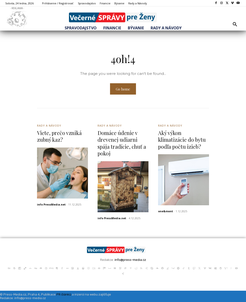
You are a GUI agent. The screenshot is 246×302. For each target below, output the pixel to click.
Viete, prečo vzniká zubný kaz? (59, 136)
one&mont (165, 211)
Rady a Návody (49, 125)
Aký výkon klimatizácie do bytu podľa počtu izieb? (182, 139)
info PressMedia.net (51, 204)
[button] (235, 24)
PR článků (63, 294)
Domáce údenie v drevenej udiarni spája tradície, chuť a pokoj (122, 143)
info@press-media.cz (130, 260)
